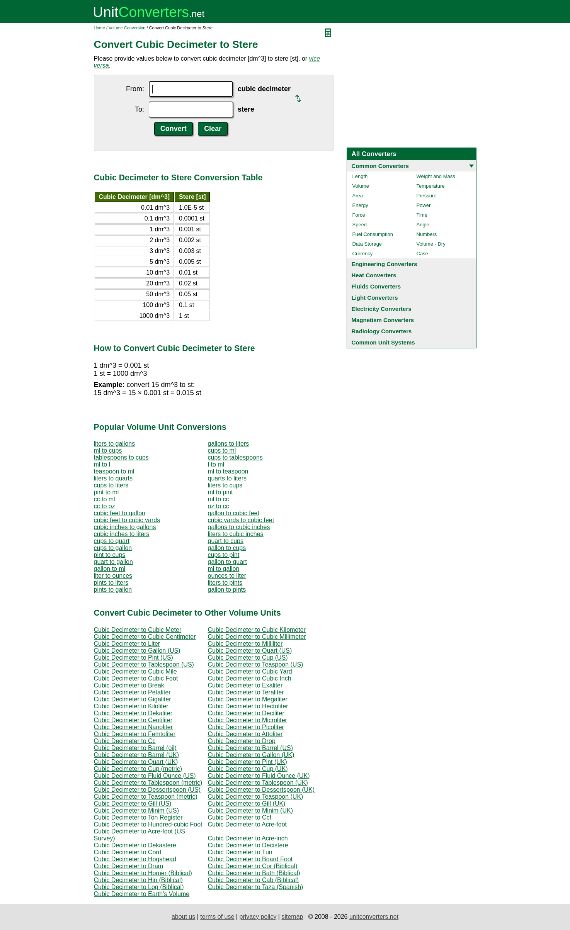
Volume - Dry (431, 244)
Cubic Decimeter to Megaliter (248, 699)
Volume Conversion (127, 27)
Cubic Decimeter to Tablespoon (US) (144, 664)
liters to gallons (114, 443)
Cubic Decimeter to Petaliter (132, 692)
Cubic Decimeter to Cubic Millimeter (257, 636)
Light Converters (375, 297)
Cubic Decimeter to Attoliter (245, 734)
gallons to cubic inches (239, 527)
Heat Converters (374, 275)
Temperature (431, 186)
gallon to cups (227, 548)
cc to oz (104, 506)
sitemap (292, 916)
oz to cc (218, 506)
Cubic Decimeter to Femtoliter (135, 734)
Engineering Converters (384, 264)
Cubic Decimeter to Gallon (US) (137, 650)
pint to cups (110, 555)
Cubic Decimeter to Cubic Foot (136, 678)
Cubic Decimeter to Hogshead (135, 859)
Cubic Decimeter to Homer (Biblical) (143, 873)
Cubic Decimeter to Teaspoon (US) (255, 664)
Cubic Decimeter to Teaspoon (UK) (255, 796)
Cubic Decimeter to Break (129, 685)
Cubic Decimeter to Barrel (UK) (136, 755)
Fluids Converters (376, 286)
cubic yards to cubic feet (241, 520)
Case (422, 253)
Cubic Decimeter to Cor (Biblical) (253, 866)
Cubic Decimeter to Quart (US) (250, 650)
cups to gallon (113, 548)
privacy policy (257, 916)
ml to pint (220, 492)
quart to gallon (113, 561)
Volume (360, 186)
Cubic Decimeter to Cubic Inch (249, 678)
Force (358, 215)
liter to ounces (113, 575)
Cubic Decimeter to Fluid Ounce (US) (145, 775)
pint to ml (106, 492)
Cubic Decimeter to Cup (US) (248, 657)
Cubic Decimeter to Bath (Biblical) (254, 873)
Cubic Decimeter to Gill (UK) (247, 803)
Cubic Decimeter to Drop (242, 741)
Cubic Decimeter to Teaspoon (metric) (145, 796)
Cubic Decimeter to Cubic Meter (138, 629)
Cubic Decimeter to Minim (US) (136, 810)
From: (135, 89)
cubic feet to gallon (119, 513)
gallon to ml (110, 568)
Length (360, 176)
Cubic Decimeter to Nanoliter (133, 727)
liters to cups (225, 485)
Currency (362, 253)
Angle (423, 224)
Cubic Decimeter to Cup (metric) (138, 768)
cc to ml (104, 499)
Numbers (427, 234)
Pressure (427, 196)
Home (99, 27)
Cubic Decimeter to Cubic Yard (250, 671)
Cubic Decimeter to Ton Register (138, 817)
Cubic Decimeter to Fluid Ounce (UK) (259, 775)
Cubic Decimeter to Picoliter (246, 727)
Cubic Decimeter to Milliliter (245, 643)
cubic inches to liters (122, 534)
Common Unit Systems (383, 342)
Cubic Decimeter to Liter (127, 643)
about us (183, 916)
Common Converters (380, 166)
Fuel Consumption (372, 234)
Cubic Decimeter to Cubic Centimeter (145, 636)
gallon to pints (227, 589)
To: (139, 109)
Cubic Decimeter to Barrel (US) (250, 748)
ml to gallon (224, 568)
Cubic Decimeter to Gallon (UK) (251, 755)
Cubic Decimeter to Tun (240, 852)
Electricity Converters (382, 308)
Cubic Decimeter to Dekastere (135, 845)
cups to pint (224, 555)
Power (424, 205)
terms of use (217, 916)
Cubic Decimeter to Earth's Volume (142, 894)
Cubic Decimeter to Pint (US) (133, 657)
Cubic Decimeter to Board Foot (250, 859)
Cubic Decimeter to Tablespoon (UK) (258, 782)
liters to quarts (113, 478)
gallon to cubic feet (233, 513)
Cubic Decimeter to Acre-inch (248, 838)
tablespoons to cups (121, 457)
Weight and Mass (436, 176)
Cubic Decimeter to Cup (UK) (248, 768)
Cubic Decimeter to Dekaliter (133, 713)
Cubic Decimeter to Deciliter (246, 713)
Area (357, 196)
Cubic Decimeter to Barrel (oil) (135, 748)
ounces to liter (227, 575)
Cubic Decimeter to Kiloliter (131, 706)
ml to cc (218, 499)
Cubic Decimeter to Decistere (248, 845)
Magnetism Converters (383, 320)
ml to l (102, 464)
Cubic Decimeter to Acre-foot (247, 824)
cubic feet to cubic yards (127, 520)
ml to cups (108, 450)
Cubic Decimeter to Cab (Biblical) (253, 880)
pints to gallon (113, 589)
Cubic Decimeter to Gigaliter (132, 699)
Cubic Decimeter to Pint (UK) (247, 762)
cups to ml (222, 450)
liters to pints (225, 582)
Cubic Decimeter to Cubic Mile (135, 671)
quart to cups (226, 541)
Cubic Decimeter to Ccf (240, 817)
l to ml (216, 464)
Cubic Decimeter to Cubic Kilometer (257, 629)
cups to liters (111, 485)
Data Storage (367, 244)
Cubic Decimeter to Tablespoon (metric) (148, 782)
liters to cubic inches (236, 534)
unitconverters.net (373, 916)
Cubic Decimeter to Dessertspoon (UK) (261, 789)
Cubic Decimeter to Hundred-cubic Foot (148, 824)
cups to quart (112, 541)
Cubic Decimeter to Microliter (247, 720)
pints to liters (111, 582)
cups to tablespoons (235, 457)
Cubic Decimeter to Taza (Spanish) (255, 887)
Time (422, 215)
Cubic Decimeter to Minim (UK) (250, 810)
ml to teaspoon (228, 471)
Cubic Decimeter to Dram (128, 866)
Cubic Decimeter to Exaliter (245, 685)
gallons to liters (228, 443)
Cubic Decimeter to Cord (128, 852)
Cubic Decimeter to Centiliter (133, 720)
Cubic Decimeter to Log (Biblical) (139, 887)
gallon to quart (227, 561)
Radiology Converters (382, 331)
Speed (359, 224)
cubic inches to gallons (125, 527)
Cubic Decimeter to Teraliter (246, 692)
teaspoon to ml (114, 471)
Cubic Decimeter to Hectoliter (248, 706)
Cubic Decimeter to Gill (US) (133, 803)
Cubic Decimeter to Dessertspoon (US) (147, 789)
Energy (360, 205)
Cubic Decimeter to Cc (125, 741)
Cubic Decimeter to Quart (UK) (136, 762)
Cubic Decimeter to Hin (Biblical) (138, 880)
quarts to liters (227, 478)
